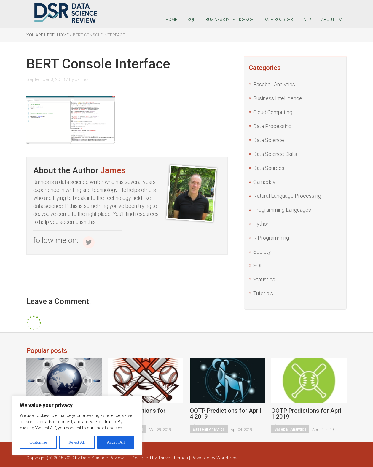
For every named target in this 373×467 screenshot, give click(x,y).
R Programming (271, 238)
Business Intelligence (229, 19)
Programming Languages (282, 210)
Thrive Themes (173, 457)
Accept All (116, 442)
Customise (38, 442)
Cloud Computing (272, 112)
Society (262, 251)
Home (171, 19)
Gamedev (264, 182)
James (82, 79)
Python (261, 224)
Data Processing (272, 126)
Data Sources (278, 19)
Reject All (76, 442)
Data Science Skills (275, 154)
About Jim (331, 19)
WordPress (227, 457)
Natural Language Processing (287, 196)
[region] (77, 425)
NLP (307, 19)
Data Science (268, 140)
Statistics (264, 279)
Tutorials (263, 293)
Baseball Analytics (274, 84)
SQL (191, 19)
